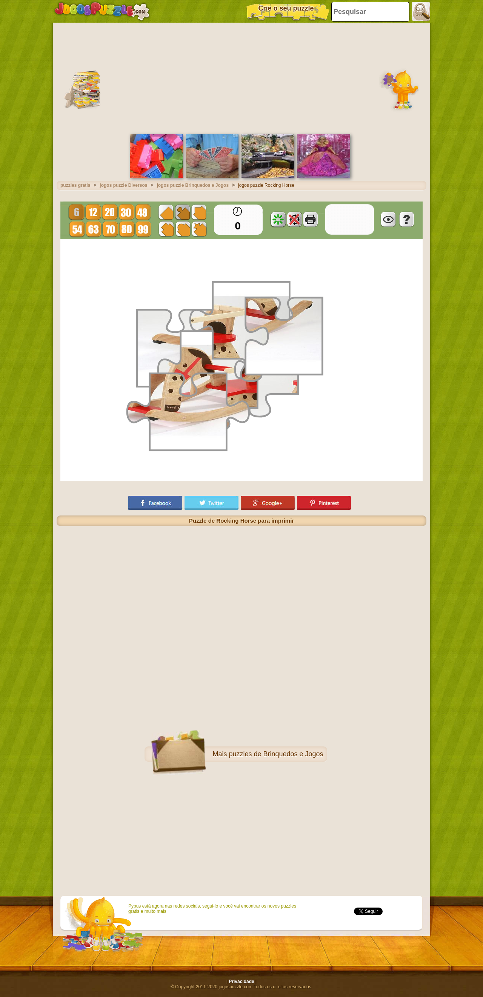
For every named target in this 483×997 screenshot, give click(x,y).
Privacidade (241, 981)
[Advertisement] (241, 77)
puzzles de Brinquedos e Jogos (276, 754)
